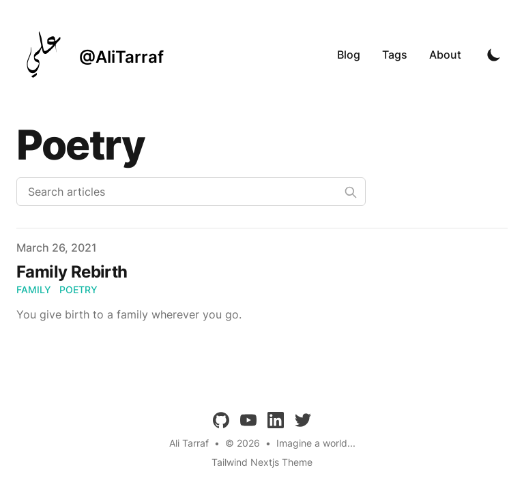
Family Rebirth (72, 272)
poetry (78, 289)
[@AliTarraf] (90, 54)
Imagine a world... (315, 443)
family (33, 289)
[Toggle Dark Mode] (494, 54)
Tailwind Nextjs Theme (262, 462)
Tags (394, 54)
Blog (348, 54)
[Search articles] (191, 191)
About (445, 54)
